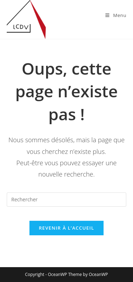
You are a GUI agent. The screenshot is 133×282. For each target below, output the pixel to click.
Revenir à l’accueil (66, 228)
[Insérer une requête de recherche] (67, 199)
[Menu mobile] (115, 15)
